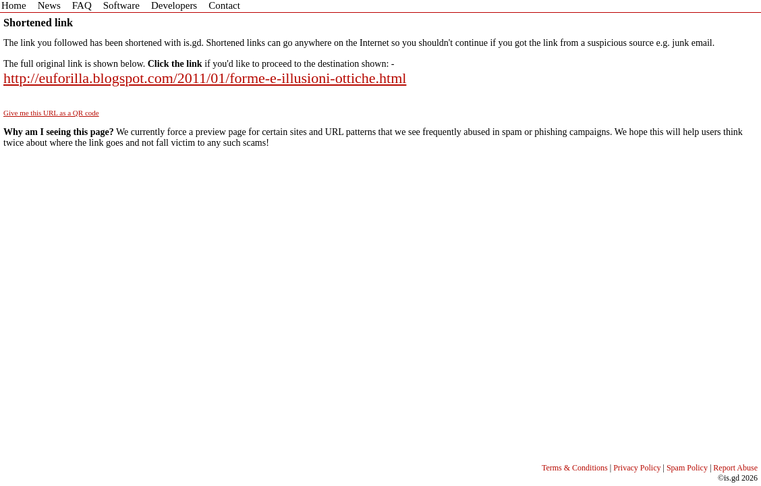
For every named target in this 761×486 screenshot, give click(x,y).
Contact (224, 5)
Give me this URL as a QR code (51, 113)
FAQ (82, 5)
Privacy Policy (636, 468)
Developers (174, 5)
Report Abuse (735, 468)
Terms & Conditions (575, 468)
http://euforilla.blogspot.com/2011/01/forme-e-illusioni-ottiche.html (204, 78)
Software (121, 5)
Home (13, 5)
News (49, 5)
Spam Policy (687, 468)
